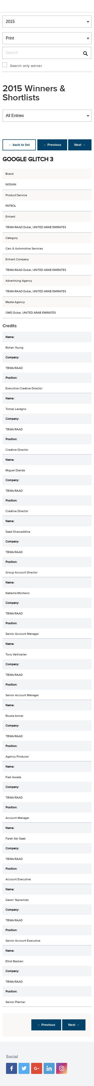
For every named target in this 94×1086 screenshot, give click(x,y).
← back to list (19, 145)
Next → (79, 145)
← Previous (52, 145)
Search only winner (26, 66)
